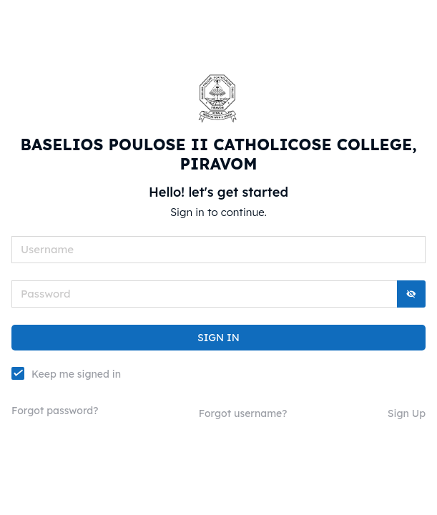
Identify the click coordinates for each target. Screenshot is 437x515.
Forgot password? (54, 410)
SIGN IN (218, 337)
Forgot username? (243, 413)
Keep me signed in (76, 374)
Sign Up (407, 413)
